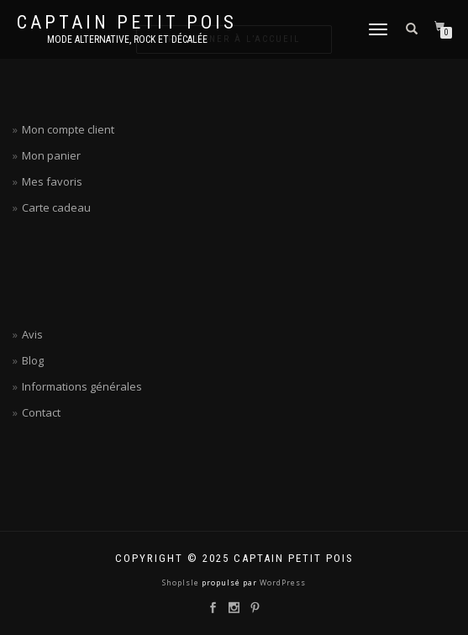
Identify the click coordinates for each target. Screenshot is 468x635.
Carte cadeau (56, 207)
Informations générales (82, 386)
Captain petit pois (127, 23)
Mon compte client (68, 129)
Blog (33, 360)
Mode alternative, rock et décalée (127, 39)
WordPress (281, 582)
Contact (41, 412)
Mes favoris (52, 181)
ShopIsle (182, 582)
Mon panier (51, 155)
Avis (32, 334)
